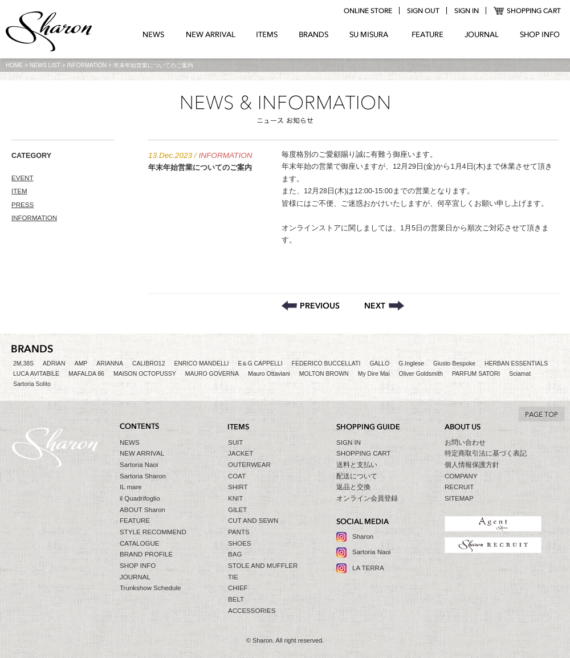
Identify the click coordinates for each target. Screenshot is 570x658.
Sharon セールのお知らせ (384, 305)
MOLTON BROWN (324, 374)
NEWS (153, 34)
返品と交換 (353, 487)
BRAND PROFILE (146, 554)
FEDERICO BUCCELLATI (326, 363)
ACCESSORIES (251, 610)
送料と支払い (356, 464)
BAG (235, 554)
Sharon (362, 536)
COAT (237, 476)
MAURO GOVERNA (212, 374)
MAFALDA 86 (86, 374)
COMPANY (461, 476)
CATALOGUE (140, 543)
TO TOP (541, 414)
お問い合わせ (465, 442)
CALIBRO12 (148, 363)
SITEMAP (459, 498)
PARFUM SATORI (476, 374)
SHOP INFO (539, 34)
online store (367, 11)
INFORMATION (87, 65)
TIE (233, 577)
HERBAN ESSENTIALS (516, 363)
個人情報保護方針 (472, 464)
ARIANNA (109, 363)
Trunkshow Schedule (150, 587)
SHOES (239, 543)
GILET (237, 509)
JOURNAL (481, 34)
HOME (14, 65)
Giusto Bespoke (454, 363)
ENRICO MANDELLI (201, 363)
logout (423, 11)
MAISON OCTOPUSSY (144, 374)
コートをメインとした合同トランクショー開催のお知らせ (311, 305)
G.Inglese (411, 363)
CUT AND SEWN (253, 520)
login (466, 11)
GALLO (379, 363)
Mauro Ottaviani (269, 374)
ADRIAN (54, 363)
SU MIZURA (370, 34)
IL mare (131, 487)
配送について (356, 476)
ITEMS (267, 34)
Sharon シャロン (49, 32)
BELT (236, 599)
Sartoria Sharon (143, 476)
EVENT (22, 177)
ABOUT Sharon (142, 509)
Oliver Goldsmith (421, 374)
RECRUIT (459, 487)
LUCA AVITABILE (36, 374)
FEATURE (427, 34)
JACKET (240, 453)
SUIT (235, 442)
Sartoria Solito (32, 384)
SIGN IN (348, 442)
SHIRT (237, 487)
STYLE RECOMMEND (153, 532)
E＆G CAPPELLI (260, 363)
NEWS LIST (45, 65)
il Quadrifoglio (140, 498)
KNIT (235, 498)
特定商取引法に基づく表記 (486, 453)
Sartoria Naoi (139, 464)
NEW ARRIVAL (210, 34)
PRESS (22, 204)
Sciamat (520, 374)
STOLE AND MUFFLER (263, 565)
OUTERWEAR (249, 464)
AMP (81, 363)
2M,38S (23, 363)
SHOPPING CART (527, 11)
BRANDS (313, 34)
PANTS (239, 532)
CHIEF (238, 587)
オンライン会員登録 (367, 498)
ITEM (19, 191)
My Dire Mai (374, 374)
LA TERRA (368, 567)
